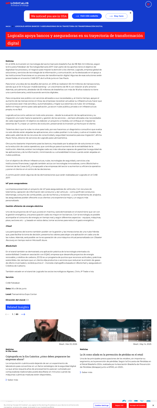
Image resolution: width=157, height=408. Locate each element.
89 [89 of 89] (17, 314)
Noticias (10, 61)
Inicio (8, 26)
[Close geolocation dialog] (131, 13)
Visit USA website (89, 16)
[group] (41, 356)
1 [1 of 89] (12, 314)
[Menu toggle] (148, 4)
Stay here (118, 16)
